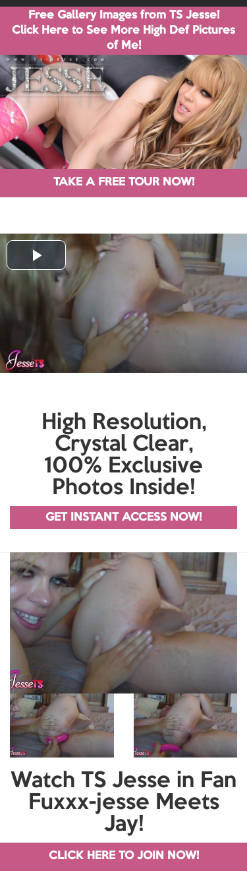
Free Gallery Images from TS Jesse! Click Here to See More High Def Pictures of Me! (123, 31)
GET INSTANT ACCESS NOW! (123, 518)
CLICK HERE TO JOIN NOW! (124, 856)
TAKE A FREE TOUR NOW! (123, 182)
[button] (36, 255)
